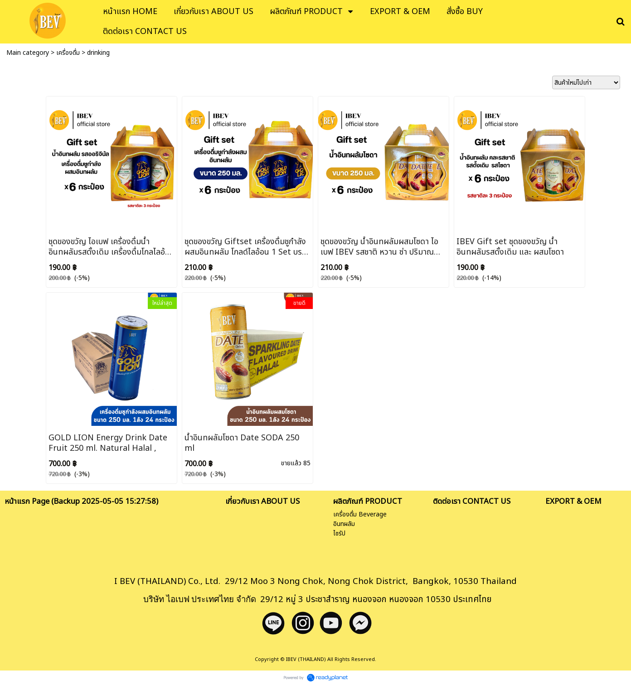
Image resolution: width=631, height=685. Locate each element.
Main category (27, 53)
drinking (98, 53)
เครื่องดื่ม (68, 53)
